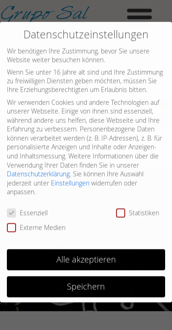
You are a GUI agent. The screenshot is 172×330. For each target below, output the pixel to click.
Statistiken (137, 208)
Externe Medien (36, 222)
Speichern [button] (86, 281)
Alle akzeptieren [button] (86, 254)
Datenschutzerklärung (38, 169)
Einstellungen (70, 177)
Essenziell (27, 208)
